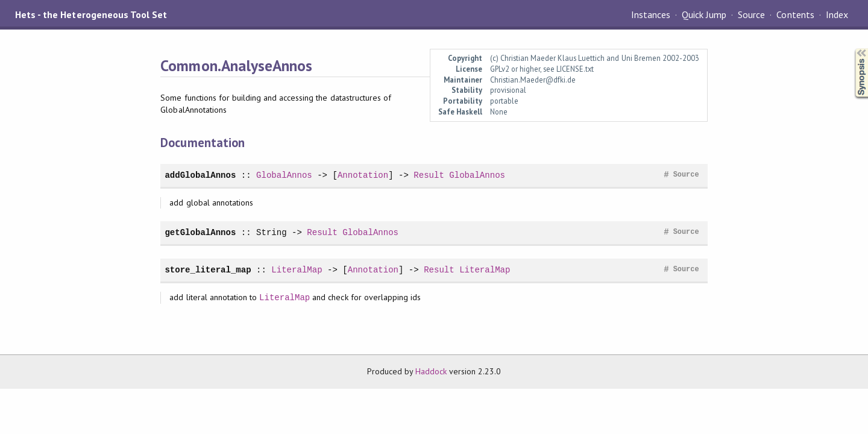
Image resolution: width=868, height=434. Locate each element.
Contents (795, 14)
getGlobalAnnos (200, 232)
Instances (650, 14)
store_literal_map (208, 269)
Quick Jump (704, 14)
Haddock (431, 371)
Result (429, 175)
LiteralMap (296, 269)
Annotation (363, 175)
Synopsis (852, 48)
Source (751, 14)
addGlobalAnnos (200, 175)
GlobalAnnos (284, 175)
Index (837, 14)
